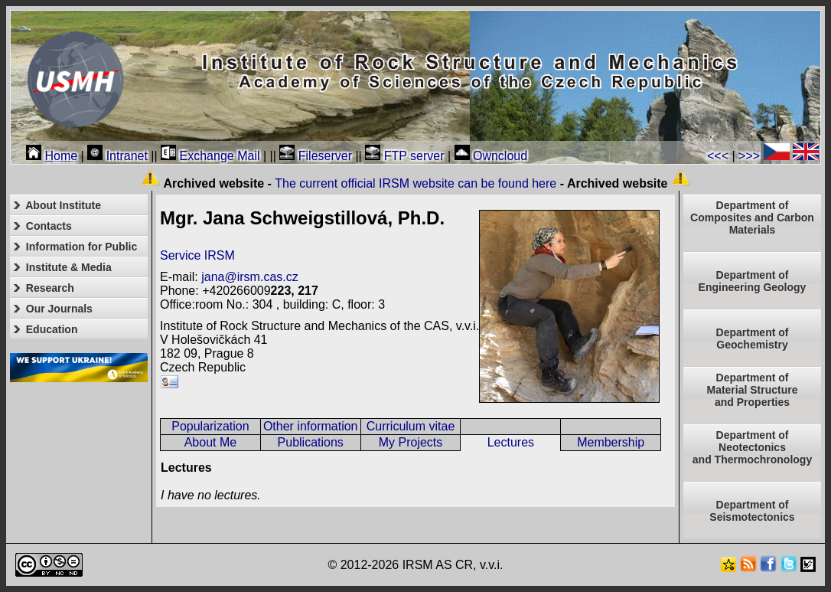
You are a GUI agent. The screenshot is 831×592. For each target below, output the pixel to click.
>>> (749, 155)
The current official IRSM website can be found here (415, 183)
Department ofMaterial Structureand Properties (751, 389)
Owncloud (491, 155)
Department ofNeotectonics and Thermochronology (752, 447)
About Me (210, 442)
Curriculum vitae (411, 426)
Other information (310, 426)
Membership (610, 442)
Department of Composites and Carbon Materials (752, 217)
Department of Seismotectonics (751, 511)
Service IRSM (197, 255)
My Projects (411, 442)
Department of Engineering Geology (753, 281)
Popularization (210, 426)
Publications (311, 442)
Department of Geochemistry (752, 338)
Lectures (510, 442)
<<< (717, 155)
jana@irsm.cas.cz (249, 276)
